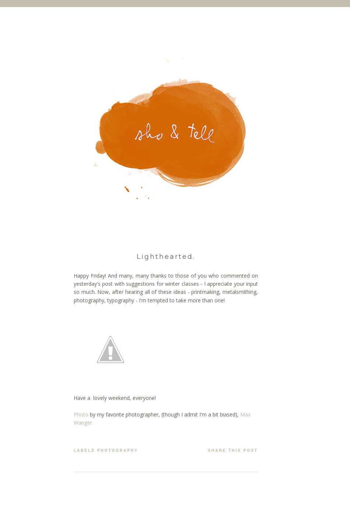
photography (117, 451)
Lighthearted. (166, 257)
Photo (81, 414)
